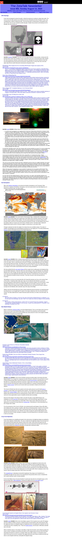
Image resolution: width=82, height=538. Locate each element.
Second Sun (43, 157)
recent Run (15, 399)
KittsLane (17, 425)
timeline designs (29, 525)
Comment (10, 57)
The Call (44, 151)
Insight (8, 129)
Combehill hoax (9, 473)
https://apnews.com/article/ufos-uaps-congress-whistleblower (15, 67)
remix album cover (39, 480)
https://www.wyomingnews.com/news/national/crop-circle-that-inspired (17, 515)
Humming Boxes (33, 380)
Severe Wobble (13, 392)
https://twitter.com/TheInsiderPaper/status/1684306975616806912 (17, 90)
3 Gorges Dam (26, 402)
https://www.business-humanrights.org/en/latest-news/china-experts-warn (18, 356)
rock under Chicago (19, 269)
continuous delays (16, 309)
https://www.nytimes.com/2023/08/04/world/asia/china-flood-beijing (17, 365)
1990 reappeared (17, 480)
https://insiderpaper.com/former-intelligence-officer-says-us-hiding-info (17, 96)
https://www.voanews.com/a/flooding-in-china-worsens (14, 347)
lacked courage (10, 384)
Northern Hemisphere (13, 185)
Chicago (5, 229)
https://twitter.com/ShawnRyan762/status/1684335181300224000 (16, 76)
